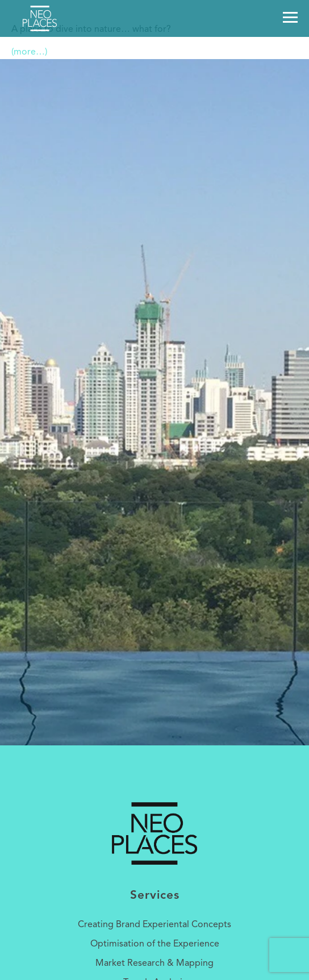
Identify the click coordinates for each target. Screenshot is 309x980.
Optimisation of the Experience (154, 944)
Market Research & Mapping (154, 963)
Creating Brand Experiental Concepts (154, 924)
